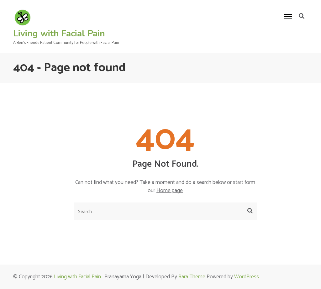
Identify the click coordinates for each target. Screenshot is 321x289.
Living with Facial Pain (59, 33)
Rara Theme (191, 276)
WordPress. (247, 276)
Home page (169, 190)
